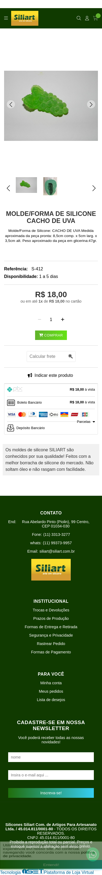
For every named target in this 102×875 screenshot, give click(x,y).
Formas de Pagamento (51, 652)
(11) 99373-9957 (57, 543)
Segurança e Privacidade (51, 635)
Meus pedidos (51, 691)
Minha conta (50, 683)
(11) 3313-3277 (56, 534)
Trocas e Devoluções (51, 610)
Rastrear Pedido (51, 643)
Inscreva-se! (50, 793)
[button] (11, 104)
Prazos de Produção (51, 618)
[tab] (51, 390)
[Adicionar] (62, 319)
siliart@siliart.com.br (57, 551)
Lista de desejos (51, 700)
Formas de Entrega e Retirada (51, 627)
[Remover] (39, 319)
